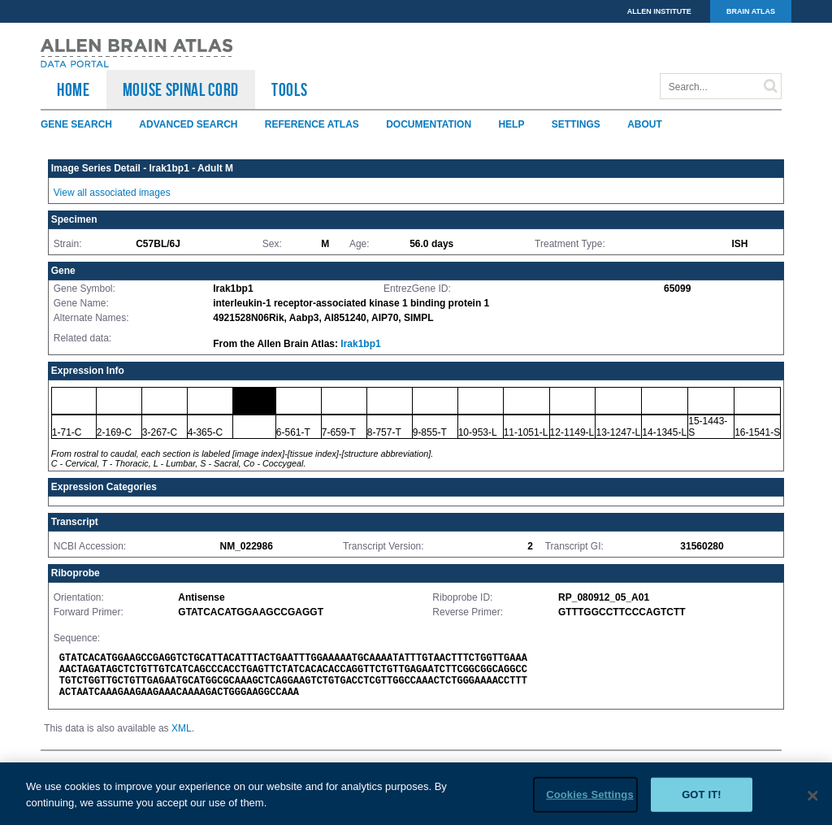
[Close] (812, 803)
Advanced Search (188, 124)
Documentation (428, 124)
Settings (576, 124)
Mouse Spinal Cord (181, 89)
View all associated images (112, 192)
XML (181, 728)
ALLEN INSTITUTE (659, 11)
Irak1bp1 (360, 344)
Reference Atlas (312, 124)
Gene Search (76, 124)
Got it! (702, 802)
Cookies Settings (590, 802)
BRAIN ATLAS (750, 11)
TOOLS (289, 89)
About (644, 124)
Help (511, 124)
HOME (73, 89)
